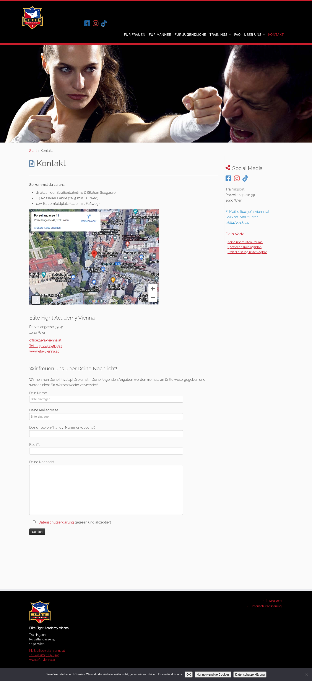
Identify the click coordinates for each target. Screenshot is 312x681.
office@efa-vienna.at (45, 340)
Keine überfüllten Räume (245, 242)
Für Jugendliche (190, 34)
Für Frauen (134, 34)
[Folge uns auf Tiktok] (105, 23)
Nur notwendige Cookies (213, 674)
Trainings (220, 34)
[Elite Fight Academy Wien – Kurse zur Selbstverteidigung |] (25, 17)
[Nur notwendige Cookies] (306, 674)
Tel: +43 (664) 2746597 (44, 655)
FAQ (237, 34)
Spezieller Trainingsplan (245, 247)
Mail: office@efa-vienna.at (47, 650)
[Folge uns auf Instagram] (97, 23)
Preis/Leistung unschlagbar (247, 252)
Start (33, 151)
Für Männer (160, 34)
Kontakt (276, 34)
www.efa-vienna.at (44, 351)
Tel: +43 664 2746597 (45, 346)
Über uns (254, 34)
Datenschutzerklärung (56, 522)
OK (189, 674)
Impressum (274, 600)
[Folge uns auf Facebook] (88, 23)
